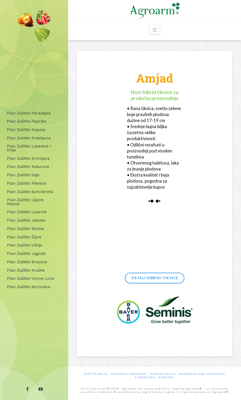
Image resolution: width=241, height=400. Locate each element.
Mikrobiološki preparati (202, 373)
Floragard (145, 377)
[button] (154, 29)
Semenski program (128, 373)
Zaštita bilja (96, 373)
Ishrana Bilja (162, 373)
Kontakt (166, 377)
